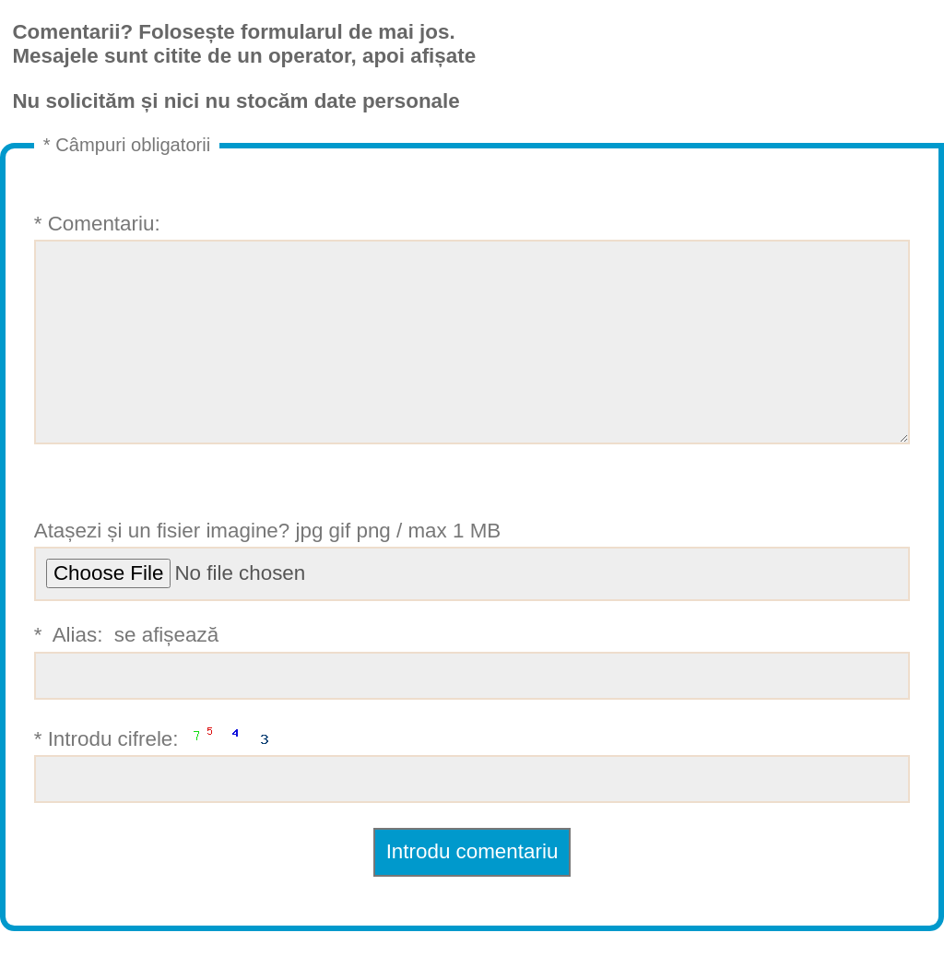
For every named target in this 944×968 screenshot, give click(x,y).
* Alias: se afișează (472, 698)
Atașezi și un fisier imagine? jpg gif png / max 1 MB (472, 597)
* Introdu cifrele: (472, 800)
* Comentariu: (472, 346)
